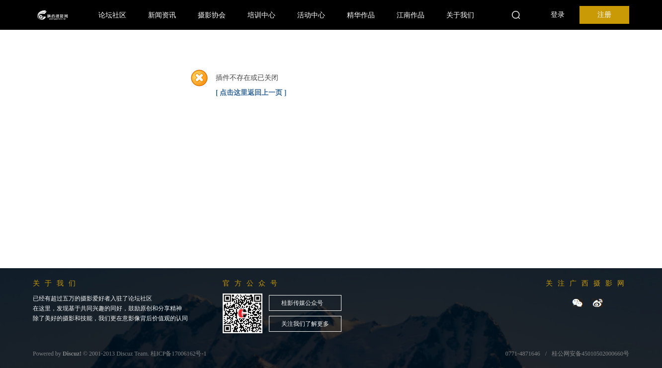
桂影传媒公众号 (302, 302)
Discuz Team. (132, 353)
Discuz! (72, 353)
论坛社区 (112, 15)
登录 (558, 14)
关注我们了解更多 (305, 323)
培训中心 (261, 15)
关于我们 (460, 15)
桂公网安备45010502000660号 (590, 353)
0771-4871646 (522, 353)
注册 (604, 14)
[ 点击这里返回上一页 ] (251, 92)
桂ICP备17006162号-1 (179, 353)
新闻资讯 (162, 15)
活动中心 (311, 15)
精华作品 (361, 15)
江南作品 (410, 15)
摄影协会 (212, 15)
